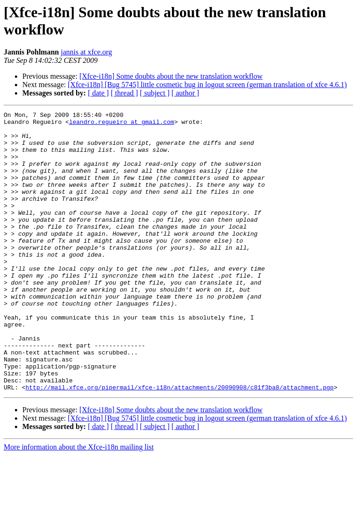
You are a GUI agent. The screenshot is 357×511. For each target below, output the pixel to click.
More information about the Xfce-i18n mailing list (79, 503)
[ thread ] (124, 93)
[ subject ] (155, 93)
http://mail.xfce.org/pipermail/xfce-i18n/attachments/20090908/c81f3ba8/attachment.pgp (180, 443)
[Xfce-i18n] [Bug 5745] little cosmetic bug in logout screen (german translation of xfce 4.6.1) (207, 85)
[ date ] (98, 93)
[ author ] (185, 93)
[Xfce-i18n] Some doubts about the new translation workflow (171, 76)
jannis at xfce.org (86, 52)
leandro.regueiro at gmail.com (121, 124)
